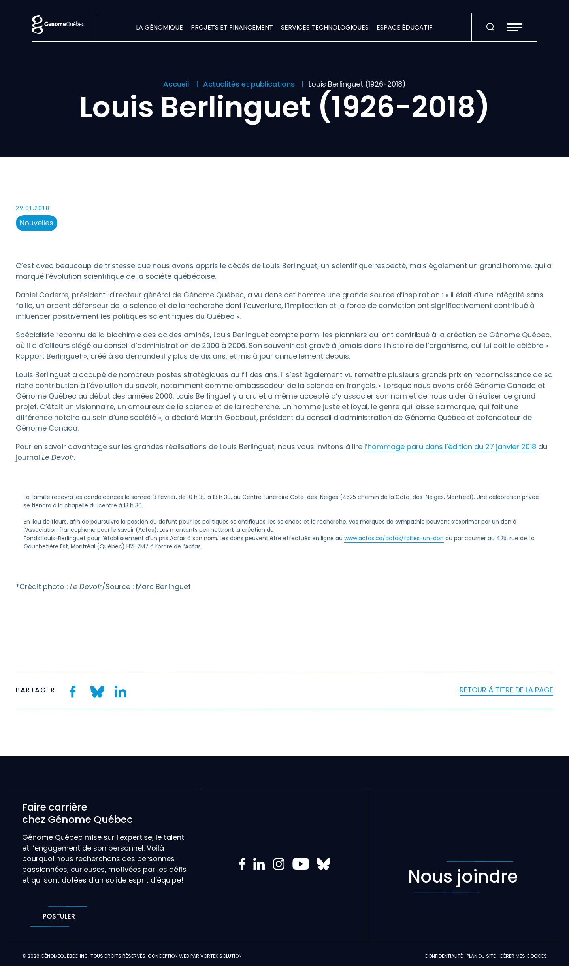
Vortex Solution (221, 956)
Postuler (58, 916)
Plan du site (481, 956)
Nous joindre (463, 876)
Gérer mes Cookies (523, 956)
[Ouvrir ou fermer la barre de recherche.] (490, 27)
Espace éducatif (405, 27)
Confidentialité (443, 956)
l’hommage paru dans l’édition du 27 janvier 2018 (450, 447)
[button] (514, 27)
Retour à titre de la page (506, 690)
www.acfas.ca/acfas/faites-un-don (394, 538)
